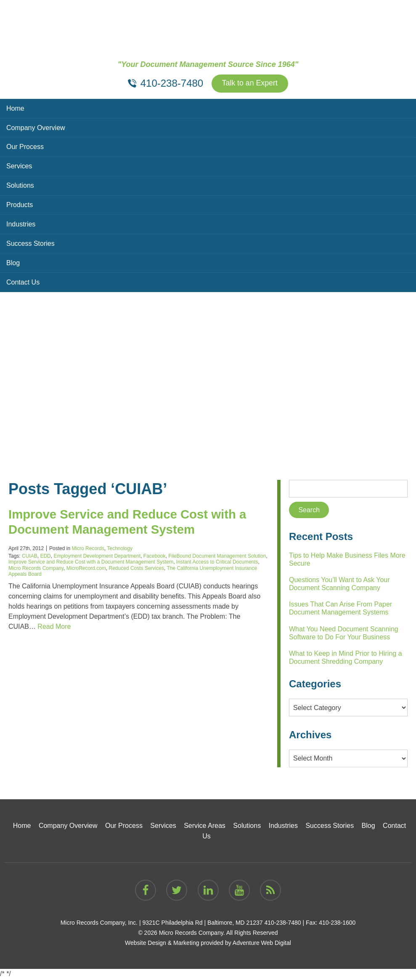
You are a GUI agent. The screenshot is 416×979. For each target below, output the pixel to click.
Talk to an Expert (250, 84)
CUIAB (29, 556)
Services (19, 166)
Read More (54, 626)
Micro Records (88, 548)
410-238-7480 (282, 922)
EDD (45, 556)
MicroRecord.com (86, 568)
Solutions (20, 185)
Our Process (25, 147)
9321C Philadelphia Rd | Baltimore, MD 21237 (202, 922)
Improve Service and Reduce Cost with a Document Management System (90, 562)
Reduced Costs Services (136, 568)
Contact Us (23, 282)
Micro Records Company (36, 568)
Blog (13, 263)
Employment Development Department (96, 556)
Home (15, 108)
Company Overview (35, 127)
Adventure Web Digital (262, 942)
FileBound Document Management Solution (217, 556)
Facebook (154, 556)
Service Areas (204, 825)
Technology (119, 548)
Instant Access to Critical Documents (217, 562)
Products (19, 205)
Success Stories (30, 243)
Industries (20, 224)
